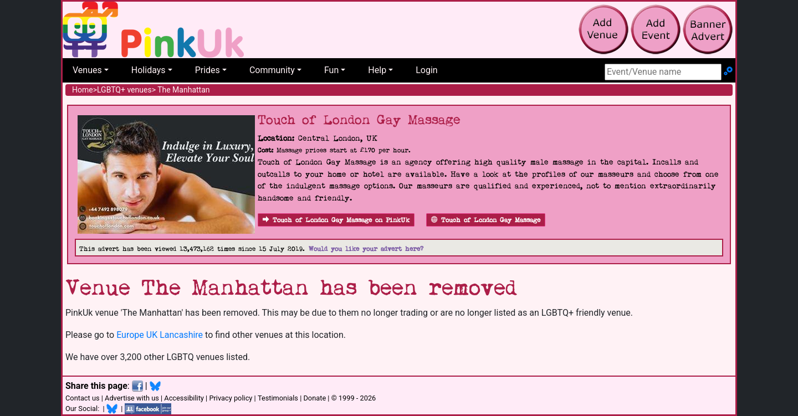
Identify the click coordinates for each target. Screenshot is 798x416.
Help (377, 70)
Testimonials (278, 398)
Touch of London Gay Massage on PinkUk (336, 220)
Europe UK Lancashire (159, 335)
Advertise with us (132, 398)
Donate (314, 398)
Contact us (82, 398)
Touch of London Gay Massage (485, 220)
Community (272, 70)
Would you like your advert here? (366, 249)
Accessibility (184, 398)
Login (426, 70)
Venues (87, 70)
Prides (207, 70)
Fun (331, 70)
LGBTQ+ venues (124, 89)
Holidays (148, 70)
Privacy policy (230, 398)
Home (82, 89)
